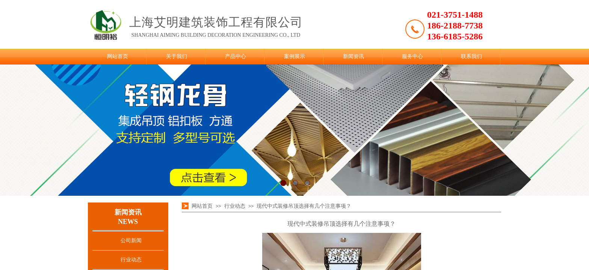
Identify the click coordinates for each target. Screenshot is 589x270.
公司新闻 (131, 240)
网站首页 (117, 56)
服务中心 (412, 56)
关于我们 (176, 56)
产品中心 (235, 56)
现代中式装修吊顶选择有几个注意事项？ (304, 206)
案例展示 (294, 56)
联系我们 (471, 56)
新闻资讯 (353, 56)
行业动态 (131, 259)
